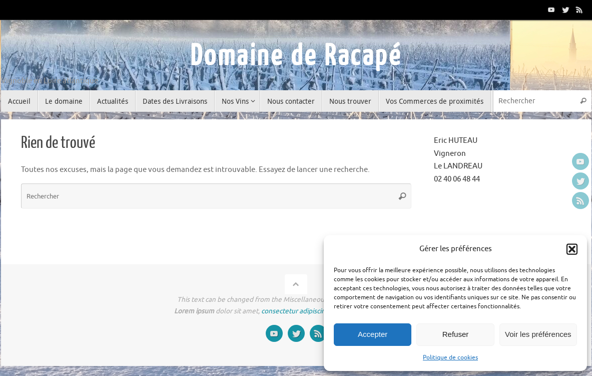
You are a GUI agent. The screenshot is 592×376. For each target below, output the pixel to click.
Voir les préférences (538, 334)
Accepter (372, 334)
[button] (572, 249)
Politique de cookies (450, 357)
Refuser (455, 334)
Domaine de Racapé (296, 56)
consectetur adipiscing (295, 311)
